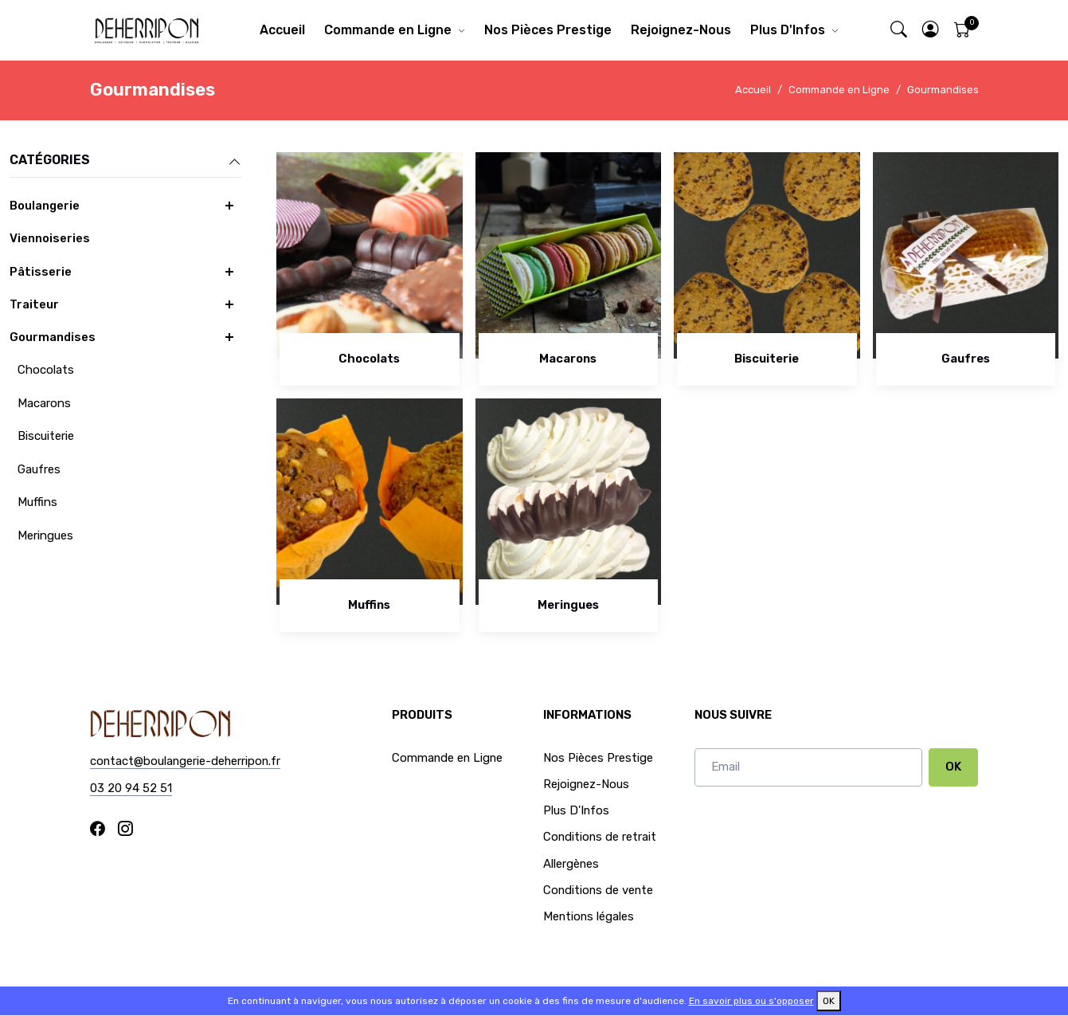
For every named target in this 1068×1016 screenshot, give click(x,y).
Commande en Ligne (388, 29)
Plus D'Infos (787, 29)
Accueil (282, 29)
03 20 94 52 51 (131, 788)
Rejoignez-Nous (681, 29)
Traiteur (34, 304)
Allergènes (571, 864)
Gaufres (39, 469)
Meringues (45, 535)
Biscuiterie (46, 436)
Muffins (37, 502)
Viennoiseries (50, 238)
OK (953, 766)
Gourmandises (943, 90)
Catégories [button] (125, 161)
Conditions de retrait (599, 837)
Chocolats (46, 370)
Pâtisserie (41, 272)
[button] (930, 31)
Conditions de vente (598, 890)
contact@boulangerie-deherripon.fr (185, 761)
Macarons (44, 403)
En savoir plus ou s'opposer (751, 1000)
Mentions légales (588, 916)
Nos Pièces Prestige (548, 29)
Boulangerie (45, 205)
